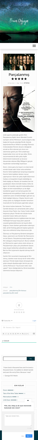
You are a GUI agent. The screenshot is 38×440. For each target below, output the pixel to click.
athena (26, 83)
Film (11, 287)
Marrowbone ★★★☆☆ (11, 397)
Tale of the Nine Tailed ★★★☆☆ (14, 393)
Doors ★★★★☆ (8, 390)
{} (25, 333)
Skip (22, 436)
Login (34, 320)
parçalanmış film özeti (10, 293)
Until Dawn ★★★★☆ (10, 400)
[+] (27, 333)
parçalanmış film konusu (18, 290)
